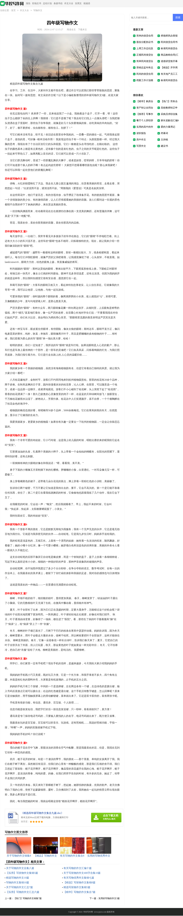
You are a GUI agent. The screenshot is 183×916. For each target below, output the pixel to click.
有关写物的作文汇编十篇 (77, 868)
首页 (13, 11)
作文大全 (68, 3)
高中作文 (141, 140)
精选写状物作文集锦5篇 (76, 887)
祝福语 (86, 3)
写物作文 (37, 11)
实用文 (78, 3)
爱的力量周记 (168, 127)
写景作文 (141, 146)
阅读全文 (71, 30)
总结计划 (47, 3)
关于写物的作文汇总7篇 (19, 887)
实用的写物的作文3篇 (109, 899)
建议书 (164, 146)
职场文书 (36, 3)
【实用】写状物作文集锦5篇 (22, 873)
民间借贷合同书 (169, 42)
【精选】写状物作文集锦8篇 (79, 882)
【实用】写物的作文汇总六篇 (22, 892)
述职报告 (141, 133)
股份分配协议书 (144, 42)
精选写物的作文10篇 (17, 878)
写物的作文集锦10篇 (17, 882)
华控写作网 (88, 912)
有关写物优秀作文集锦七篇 (78, 878)
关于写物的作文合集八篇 (20, 868)
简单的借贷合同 (144, 36)
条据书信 (58, 3)
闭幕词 (164, 133)
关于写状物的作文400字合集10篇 (82, 873)
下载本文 (82, 30)
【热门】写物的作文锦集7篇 (28, 899)
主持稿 (164, 140)
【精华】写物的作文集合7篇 (79, 892)
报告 (28, 3)
